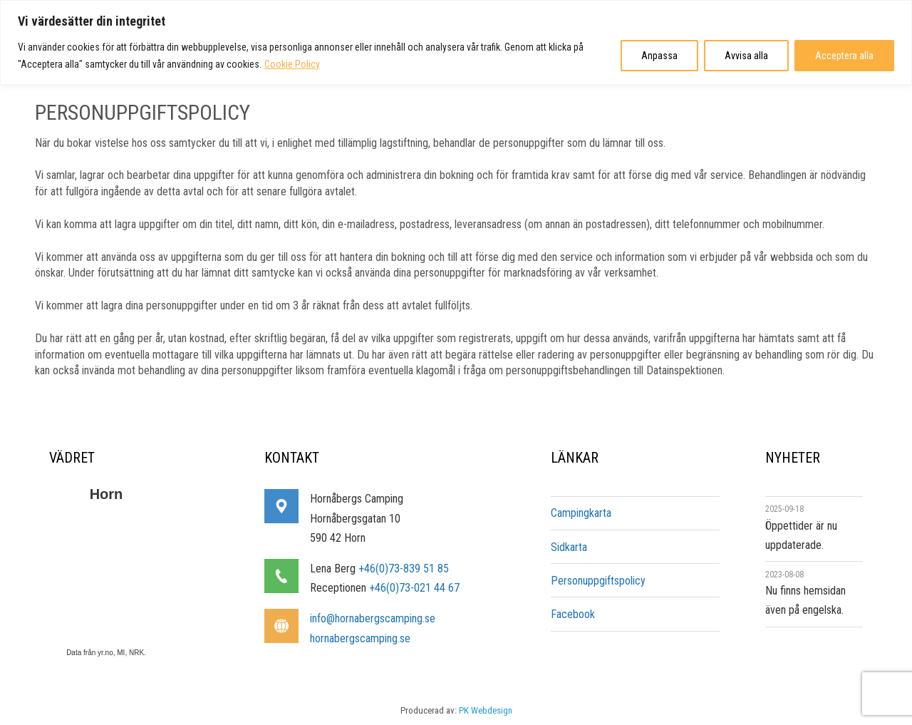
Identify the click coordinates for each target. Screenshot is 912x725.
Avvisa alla (746, 55)
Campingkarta (581, 513)
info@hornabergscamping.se (372, 618)
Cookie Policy (292, 64)
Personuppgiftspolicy (598, 580)
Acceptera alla (844, 55)
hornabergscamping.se (360, 638)
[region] (456, 42)
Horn (106, 494)
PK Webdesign (485, 710)
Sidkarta (569, 547)
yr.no (104, 653)
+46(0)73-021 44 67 (414, 588)
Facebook (573, 614)
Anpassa (659, 55)
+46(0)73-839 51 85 (403, 568)
